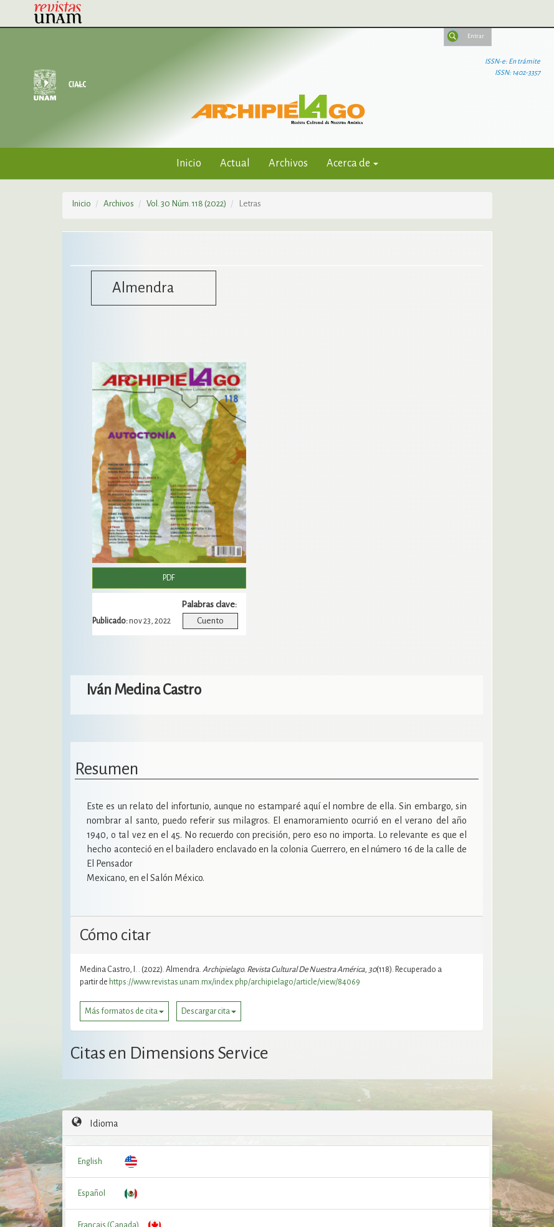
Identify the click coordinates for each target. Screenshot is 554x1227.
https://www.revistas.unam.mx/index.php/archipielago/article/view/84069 (234, 982)
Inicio (188, 163)
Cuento (210, 620)
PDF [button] (169, 578)
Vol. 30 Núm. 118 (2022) (186, 203)
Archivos (288, 163)
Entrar (475, 36)
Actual (235, 163)
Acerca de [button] (352, 163)
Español (91, 1193)
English (90, 1161)
